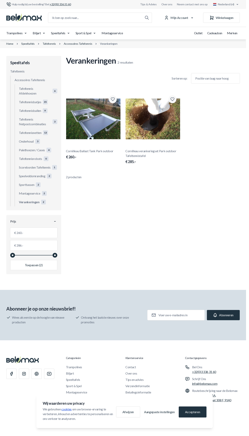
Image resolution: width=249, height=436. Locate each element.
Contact (130, 367)
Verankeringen (108, 43)
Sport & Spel (86, 33)
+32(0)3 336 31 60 (204, 372)
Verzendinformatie (137, 386)
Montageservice (112, 33)
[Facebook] (11, 374)
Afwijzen (128, 412)
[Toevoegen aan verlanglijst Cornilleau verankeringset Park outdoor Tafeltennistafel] (172, 99)
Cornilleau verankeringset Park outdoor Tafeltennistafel (152, 156)
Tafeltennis (49, 43)
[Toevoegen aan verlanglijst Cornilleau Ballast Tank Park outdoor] (113, 99)
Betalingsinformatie (138, 392)
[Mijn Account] (179, 18)
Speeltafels (61, 33)
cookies (66, 409)
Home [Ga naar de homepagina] (9, 43)
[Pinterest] (36, 374)
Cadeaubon (214, 33)
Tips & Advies (148, 4)
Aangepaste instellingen (159, 412)
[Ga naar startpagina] (24, 17)
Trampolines (17, 33)
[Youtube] (49, 374)
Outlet (198, 33)
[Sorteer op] (215, 78)
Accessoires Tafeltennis (78, 43)
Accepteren (192, 412)
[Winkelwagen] (221, 18)
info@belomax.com (205, 383)
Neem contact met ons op (192, 4)
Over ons (166, 4)
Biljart (39, 33)
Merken (232, 33)
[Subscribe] (223, 315)
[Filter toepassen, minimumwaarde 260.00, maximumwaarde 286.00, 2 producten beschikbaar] (33, 265)
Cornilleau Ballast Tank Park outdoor (93, 154)
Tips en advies (134, 379)
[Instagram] (24, 374)
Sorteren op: (179, 78)
